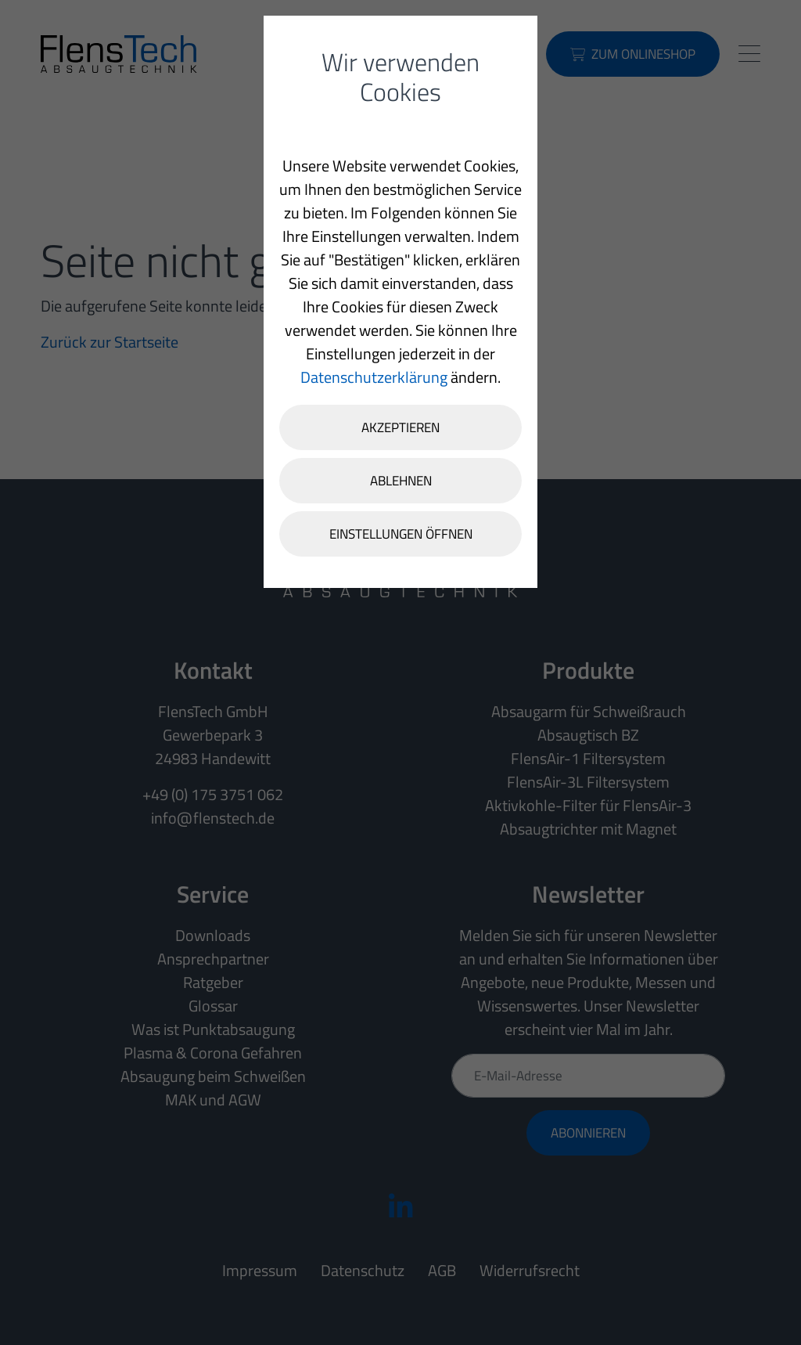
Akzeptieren (400, 427)
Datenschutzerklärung (373, 377)
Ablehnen (401, 481)
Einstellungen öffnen (400, 534)
